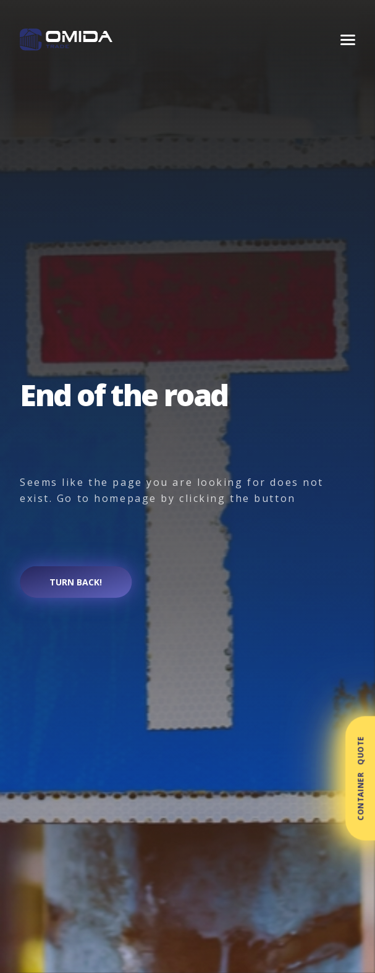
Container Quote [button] (360, 778)
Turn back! (75, 582)
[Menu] (347, 39)
